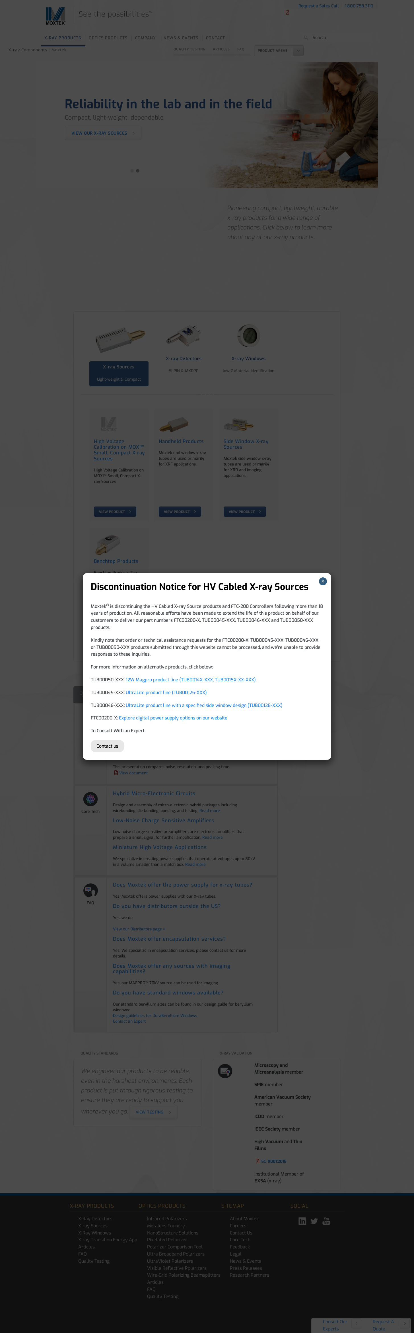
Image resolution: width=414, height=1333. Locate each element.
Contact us (107, 746)
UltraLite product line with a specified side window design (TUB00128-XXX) (204, 705)
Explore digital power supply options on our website (173, 718)
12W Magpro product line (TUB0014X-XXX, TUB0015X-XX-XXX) (191, 680)
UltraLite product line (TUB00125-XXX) (166, 693)
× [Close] (322, 581)
